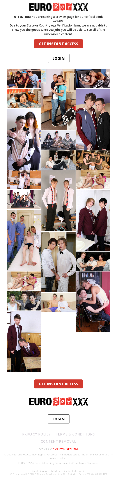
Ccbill (54, 471)
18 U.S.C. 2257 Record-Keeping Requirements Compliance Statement (58, 463)
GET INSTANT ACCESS (58, 43)
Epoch (35, 471)
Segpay (43, 471)
